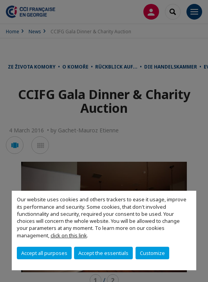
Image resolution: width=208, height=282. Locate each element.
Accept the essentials (103, 253)
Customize (152, 253)
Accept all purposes (44, 253)
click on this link (69, 235)
